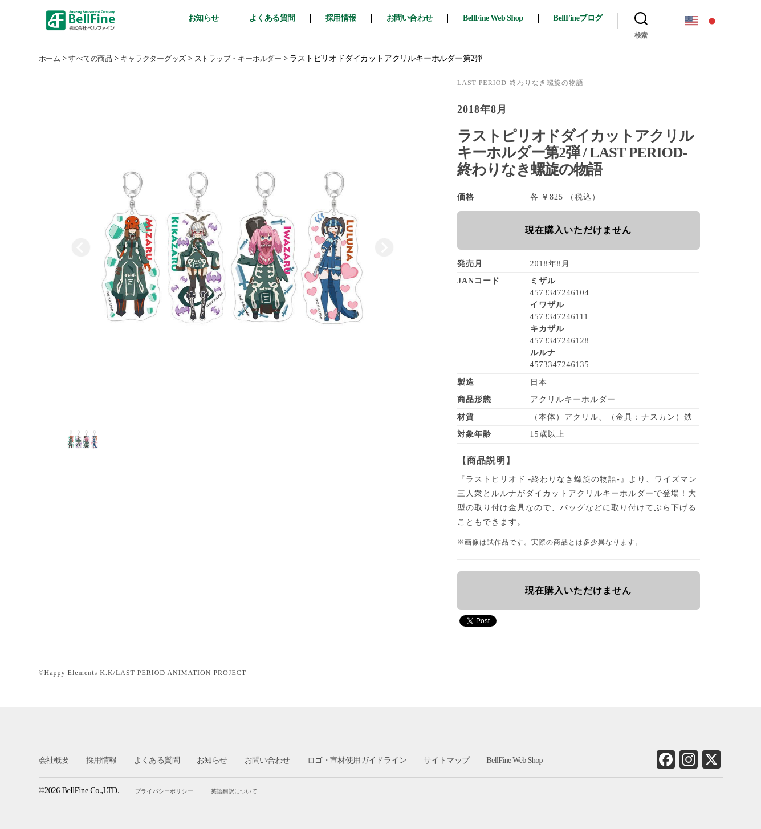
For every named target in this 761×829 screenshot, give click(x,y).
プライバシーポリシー (166, 791)
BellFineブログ (585, 18)
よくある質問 (280, 18)
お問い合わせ (417, 18)
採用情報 (348, 18)
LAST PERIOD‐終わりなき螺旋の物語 (520, 83)
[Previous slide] (81, 247)
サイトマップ (445, 760)
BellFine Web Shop (501, 18)
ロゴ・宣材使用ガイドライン (356, 760)
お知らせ (211, 18)
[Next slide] (384, 247)
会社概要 (54, 760)
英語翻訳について (235, 791)
